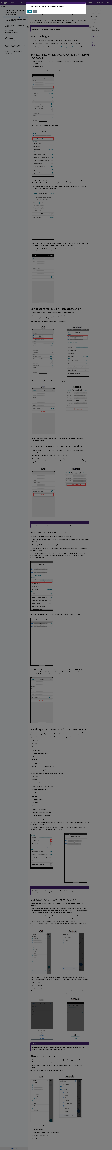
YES (30, 11)
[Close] (85, 3)
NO (35, 11)
